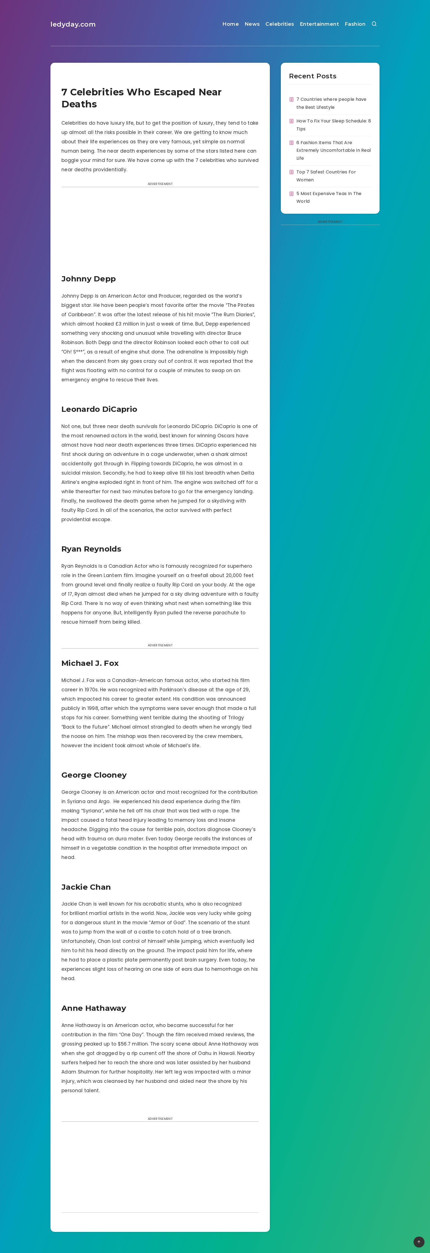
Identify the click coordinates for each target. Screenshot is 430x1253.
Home (230, 24)
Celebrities (279, 24)
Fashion (355, 24)
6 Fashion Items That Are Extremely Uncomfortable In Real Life (333, 150)
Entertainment (319, 24)
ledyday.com (73, 24)
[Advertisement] (160, 232)
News (252, 24)
